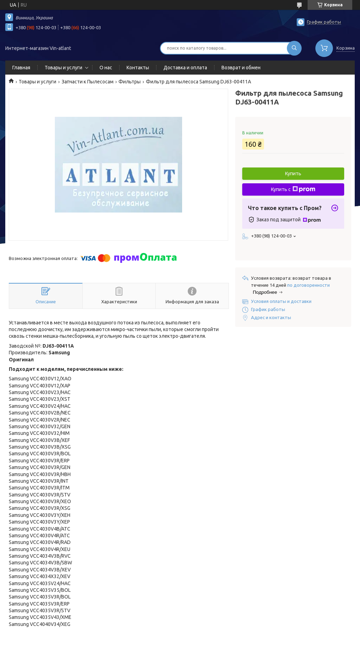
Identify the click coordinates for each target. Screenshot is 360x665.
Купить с (293, 189)
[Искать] (294, 48)
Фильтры (129, 81)
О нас (105, 67)
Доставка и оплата (185, 67)
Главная (21, 67)
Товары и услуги (63, 67)
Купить (293, 173)
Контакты (138, 67)
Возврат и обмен (241, 67)
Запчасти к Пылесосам (88, 81)
